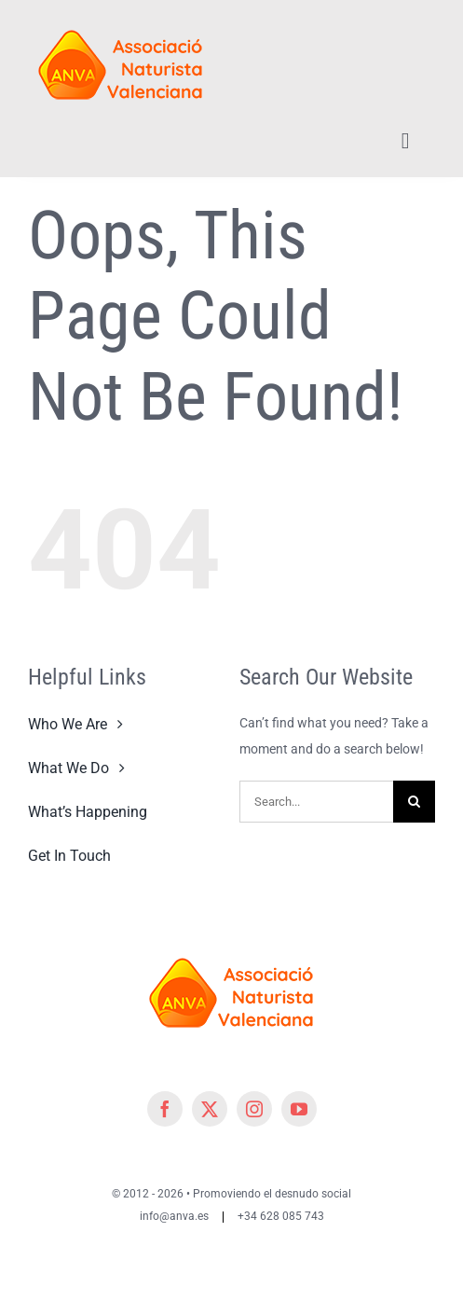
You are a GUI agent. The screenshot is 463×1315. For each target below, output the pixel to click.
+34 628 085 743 (281, 1216)
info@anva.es (174, 1216)
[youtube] (299, 1109)
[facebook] (165, 1109)
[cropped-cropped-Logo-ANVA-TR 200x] (121, 20)
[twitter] (209, 1109)
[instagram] (254, 1109)
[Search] (414, 802)
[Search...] (316, 802)
